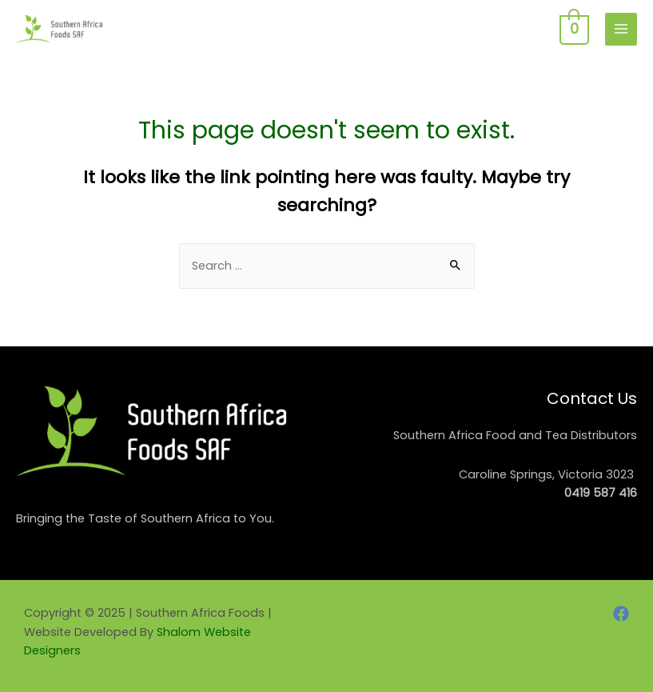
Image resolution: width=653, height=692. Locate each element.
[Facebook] (621, 614)
